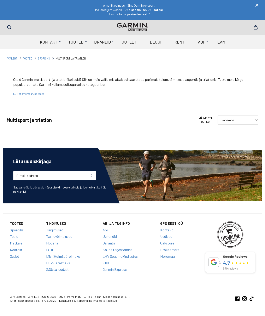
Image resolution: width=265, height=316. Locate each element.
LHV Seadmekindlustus (120, 256)
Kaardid (16, 250)
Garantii (109, 243)
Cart (255, 27)
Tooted (75, 41)
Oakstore (167, 243)
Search (9, 27)
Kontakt (49, 41)
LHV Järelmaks (58, 263)
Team (220, 41)
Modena (52, 243)
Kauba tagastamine (117, 250)
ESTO (50, 250)
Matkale (16, 243)
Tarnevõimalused (59, 236)
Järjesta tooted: (205, 119)
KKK (106, 263)
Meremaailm (169, 256)
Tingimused (55, 230)
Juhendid (110, 236)
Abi (201, 41)
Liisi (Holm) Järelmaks (63, 256)
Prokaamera (169, 250)
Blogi (155, 41)
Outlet (129, 41)
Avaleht (12, 58)
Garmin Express (115, 269)
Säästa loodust (57, 269)
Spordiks (44, 58)
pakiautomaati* (138, 14)
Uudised (166, 236)
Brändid (102, 41)
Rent (180, 41)
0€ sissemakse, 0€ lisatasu (144, 10)
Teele (14, 236)
